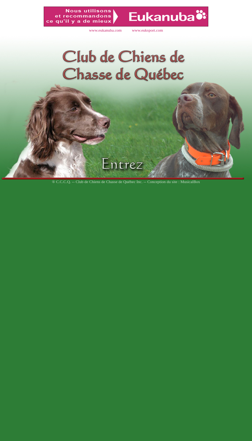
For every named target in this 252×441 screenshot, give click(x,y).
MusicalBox (190, 181)
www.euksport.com (147, 30)
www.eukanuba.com (105, 30)
